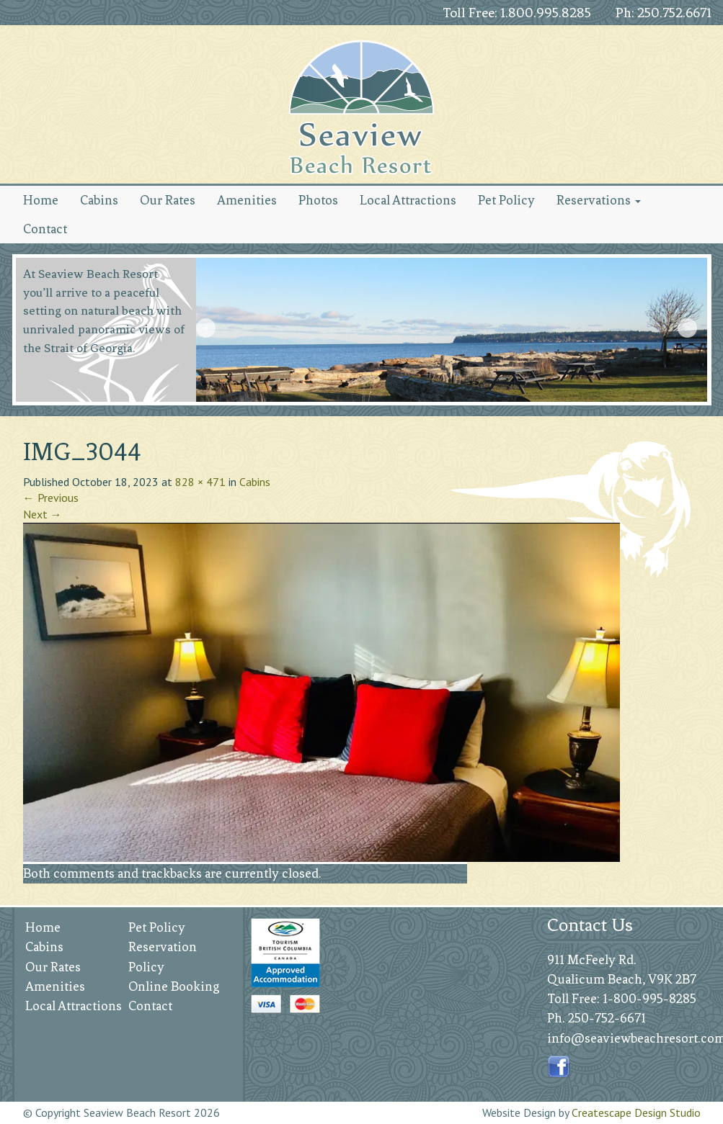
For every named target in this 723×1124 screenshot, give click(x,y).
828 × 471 (200, 482)
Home (40, 200)
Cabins (99, 200)
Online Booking (174, 986)
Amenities (247, 200)
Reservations (598, 200)
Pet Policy (506, 200)
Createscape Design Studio (636, 1112)
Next (689, 329)
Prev (207, 329)
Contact (45, 229)
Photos (318, 200)
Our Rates (167, 200)
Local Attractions (408, 200)
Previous (51, 497)
